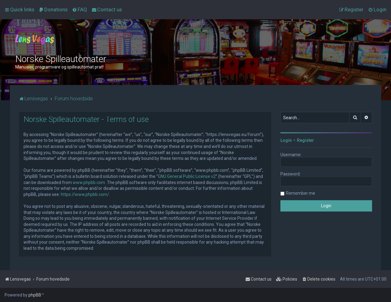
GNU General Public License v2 (187, 176)
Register (305, 140)
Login (286, 140)
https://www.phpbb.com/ (85, 194)
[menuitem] (53, 9)
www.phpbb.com (89, 182)
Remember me (300, 193)
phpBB (34, 295)
